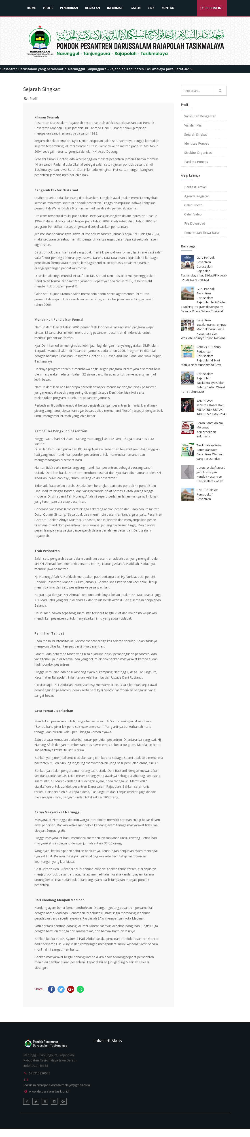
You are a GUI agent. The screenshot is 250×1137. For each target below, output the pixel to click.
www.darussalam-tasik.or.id (49, 1091)
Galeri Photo (193, 205)
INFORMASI (115, 8)
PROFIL (48, 8)
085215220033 (39, 1073)
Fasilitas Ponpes (196, 162)
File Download (194, 223)
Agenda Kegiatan (197, 196)
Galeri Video (193, 214)
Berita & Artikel (195, 187)
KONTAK (167, 8)
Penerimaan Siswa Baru (201, 232)
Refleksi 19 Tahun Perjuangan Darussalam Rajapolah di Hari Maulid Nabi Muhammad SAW (201, 356)
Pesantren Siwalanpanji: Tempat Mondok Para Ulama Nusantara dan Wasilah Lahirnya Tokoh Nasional (203, 329)
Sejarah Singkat (195, 134)
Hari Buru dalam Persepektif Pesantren (207, 494)
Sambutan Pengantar (200, 116)
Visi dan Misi (193, 125)
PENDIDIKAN (69, 8)
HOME (31, 8)
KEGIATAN (92, 8)
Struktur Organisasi (198, 152)
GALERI (136, 8)
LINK (151, 8)
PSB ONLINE (212, 8)
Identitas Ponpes (196, 143)
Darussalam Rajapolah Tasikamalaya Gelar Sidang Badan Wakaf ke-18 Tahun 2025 (203, 383)
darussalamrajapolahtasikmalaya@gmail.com (57, 1085)
